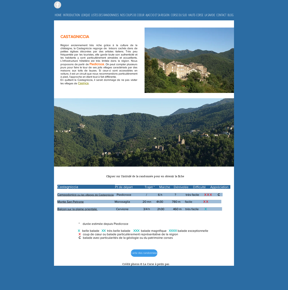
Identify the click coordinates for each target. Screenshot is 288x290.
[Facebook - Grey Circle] (57, 4)
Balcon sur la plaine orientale (77, 209)
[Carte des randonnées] (144, 253)
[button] (71, 14)
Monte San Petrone (70, 201)
